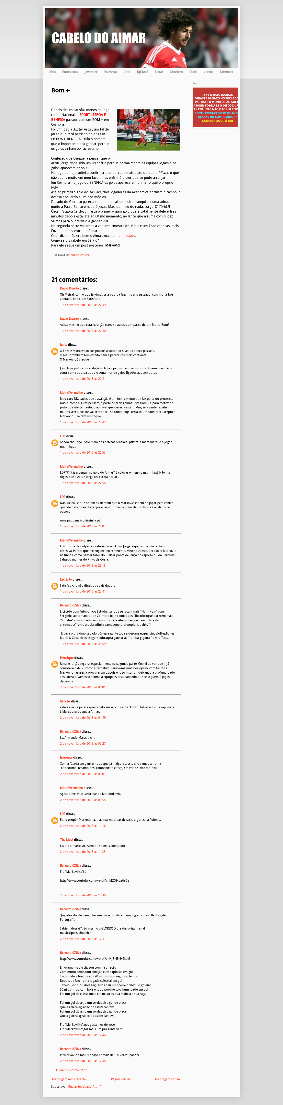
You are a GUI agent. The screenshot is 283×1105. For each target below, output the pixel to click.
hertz (63, 345)
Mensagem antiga (167, 1079)
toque (129, 236)
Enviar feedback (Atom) (84, 1087)
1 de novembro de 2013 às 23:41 (83, 591)
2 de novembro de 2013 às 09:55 (83, 800)
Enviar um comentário (71, 1070)
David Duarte (69, 288)
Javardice (91, 72)
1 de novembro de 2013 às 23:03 (83, 526)
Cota (127, 72)
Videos (208, 72)
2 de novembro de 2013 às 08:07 (83, 774)
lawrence (66, 757)
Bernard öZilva (70, 605)
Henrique (67, 658)
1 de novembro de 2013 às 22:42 (83, 422)
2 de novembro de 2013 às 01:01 (83, 687)
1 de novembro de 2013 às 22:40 (83, 331)
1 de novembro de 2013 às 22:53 (83, 452)
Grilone (65, 701)
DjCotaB (142, 72)
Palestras (110, 72)
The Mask (66, 840)
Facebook (226, 72)
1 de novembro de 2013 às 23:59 (83, 644)
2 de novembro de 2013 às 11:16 (83, 826)
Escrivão (66, 579)
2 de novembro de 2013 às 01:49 (83, 718)
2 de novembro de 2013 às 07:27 (83, 743)
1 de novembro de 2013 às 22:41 (83, 379)
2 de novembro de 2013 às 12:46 (83, 1035)
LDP (62, 436)
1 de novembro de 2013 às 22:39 (83, 305)
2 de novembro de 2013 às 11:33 (83, 852)
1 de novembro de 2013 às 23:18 (83, 565)
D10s (51, 72)
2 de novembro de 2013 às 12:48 (83, 1061)
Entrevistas (70, 72)
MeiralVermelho (71, 393)
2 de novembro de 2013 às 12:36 (83, 895)
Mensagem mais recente (69, 1079)
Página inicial (120, 1079)
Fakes (193, 72)
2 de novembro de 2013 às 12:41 (83, 939)
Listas (159, 72)
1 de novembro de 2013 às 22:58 (83, 483)
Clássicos (176, 72)
